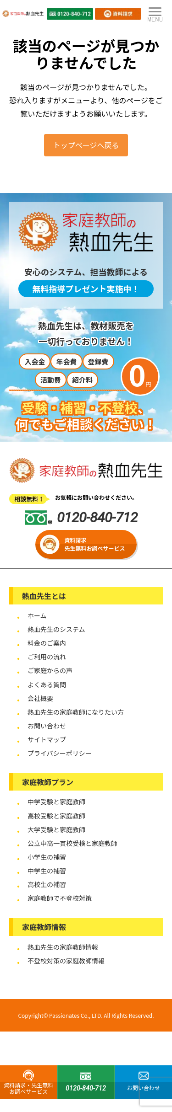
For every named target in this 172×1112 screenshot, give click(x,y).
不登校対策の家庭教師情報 (66, 960)
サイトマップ (47, 739)
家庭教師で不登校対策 (60, 898)
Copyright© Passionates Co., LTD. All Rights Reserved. (86, 1015)
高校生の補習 (47, 884)
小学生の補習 (47, 856)
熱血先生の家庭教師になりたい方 (76, 711)
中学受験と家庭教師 (56, 801)
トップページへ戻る (86, 144)
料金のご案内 (47, 642)
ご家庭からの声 (50, 670)
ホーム (37, 615)
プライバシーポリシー (60, 753)
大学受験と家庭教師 (56, 829)
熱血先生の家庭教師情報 (63, 947)
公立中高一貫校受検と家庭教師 (72, 843)
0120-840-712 (81, 517)
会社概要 (40, 698)
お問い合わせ (47, 725)
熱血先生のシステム (56, 629)
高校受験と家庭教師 (56, 815)
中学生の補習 (47, 870)
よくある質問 (47, 684)
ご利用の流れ (47, 656)
